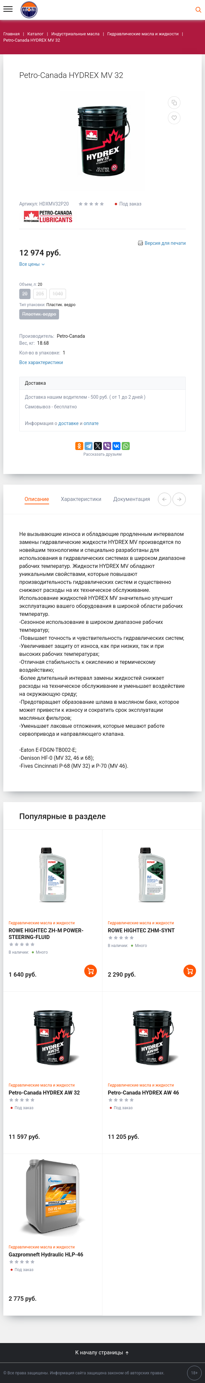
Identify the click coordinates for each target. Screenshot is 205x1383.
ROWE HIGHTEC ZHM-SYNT (141, 930)
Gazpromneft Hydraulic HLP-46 (46, 1254)
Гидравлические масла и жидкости (42, 923)
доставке (68, 423)
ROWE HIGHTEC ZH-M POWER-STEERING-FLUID (46, 933)
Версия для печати (165, 243)
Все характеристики (41, 362)
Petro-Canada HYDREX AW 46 (143, 1093)
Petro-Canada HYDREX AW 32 (44, 1093)
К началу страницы (102, 1352)
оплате (91, 423)
